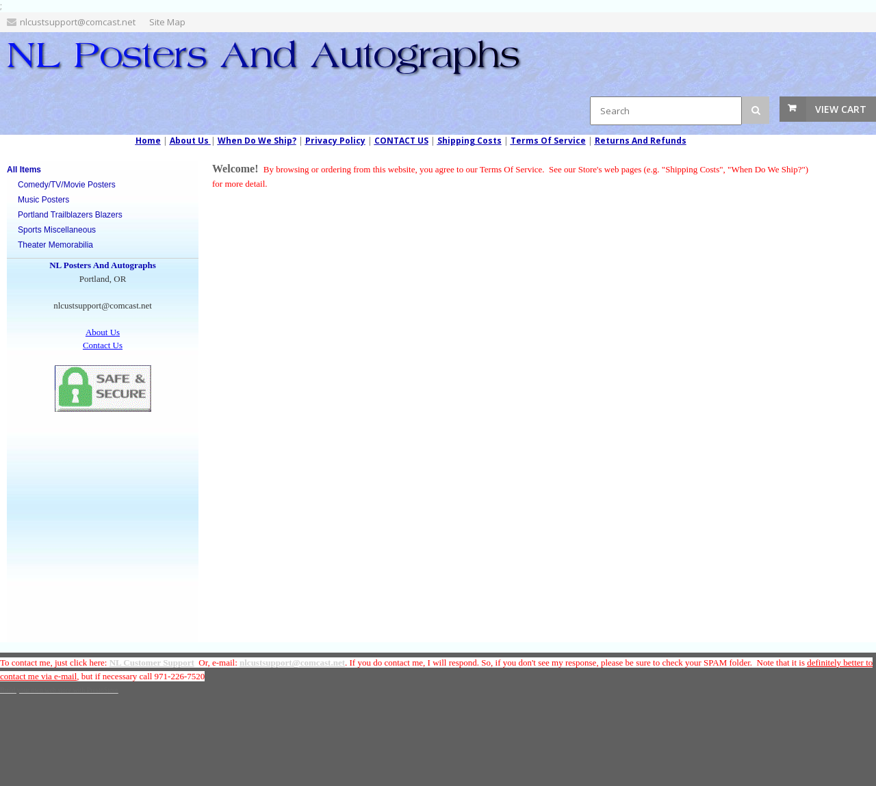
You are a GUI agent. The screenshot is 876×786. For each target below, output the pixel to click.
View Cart (840, 109)
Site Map (167, 22)
